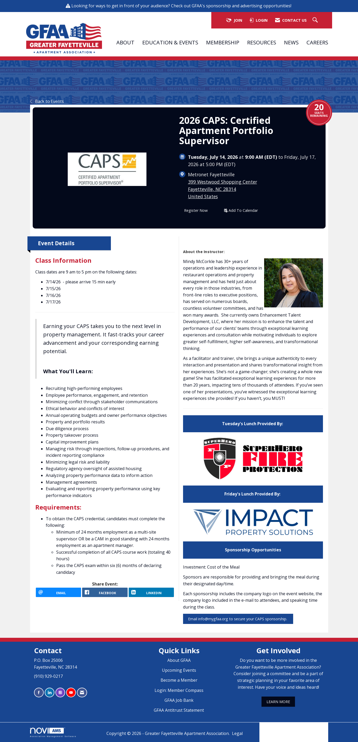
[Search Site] (315, 20)
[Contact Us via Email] (82, 692)
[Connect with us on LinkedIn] (49, 692)
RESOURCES (261, 42)
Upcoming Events (179, 670)
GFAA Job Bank (179, 700)
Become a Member (179, 680)
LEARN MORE (278, 701)
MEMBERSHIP (222, 42)
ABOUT (125, 42)
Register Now (196, 210)
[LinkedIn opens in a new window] (151, 594)
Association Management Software (53, 732)
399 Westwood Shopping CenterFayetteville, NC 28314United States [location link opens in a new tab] (222, 189)
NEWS (291, 42)
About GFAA (179, 660)
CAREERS (317, 42)
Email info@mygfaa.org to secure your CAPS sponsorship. (238, 618)
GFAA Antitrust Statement (179, 710)
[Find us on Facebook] (39, 692)
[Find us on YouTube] (71, 692)
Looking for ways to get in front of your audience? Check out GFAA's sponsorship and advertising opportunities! (181, 6)
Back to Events (47, 101)
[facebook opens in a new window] (105, 594)
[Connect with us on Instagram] (60, 692)
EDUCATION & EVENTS (170, 42)
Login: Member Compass (179, 690)
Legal (237, 733)
